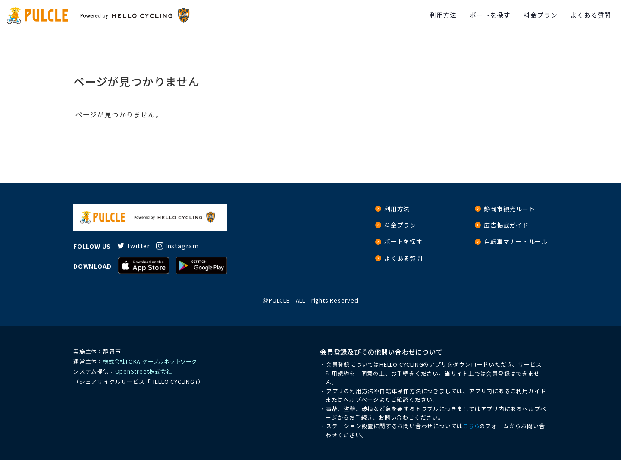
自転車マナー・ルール (516, 242)
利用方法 (431, 15)
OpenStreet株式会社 (144, 371)
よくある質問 (589, 15)
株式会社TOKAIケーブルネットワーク (153, 361)
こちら (471, 426)
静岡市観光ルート (509, 208)
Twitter (139, 245)
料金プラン (535, 15)
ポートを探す (481, 15)
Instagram (184, 245)
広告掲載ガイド (506, 225)
